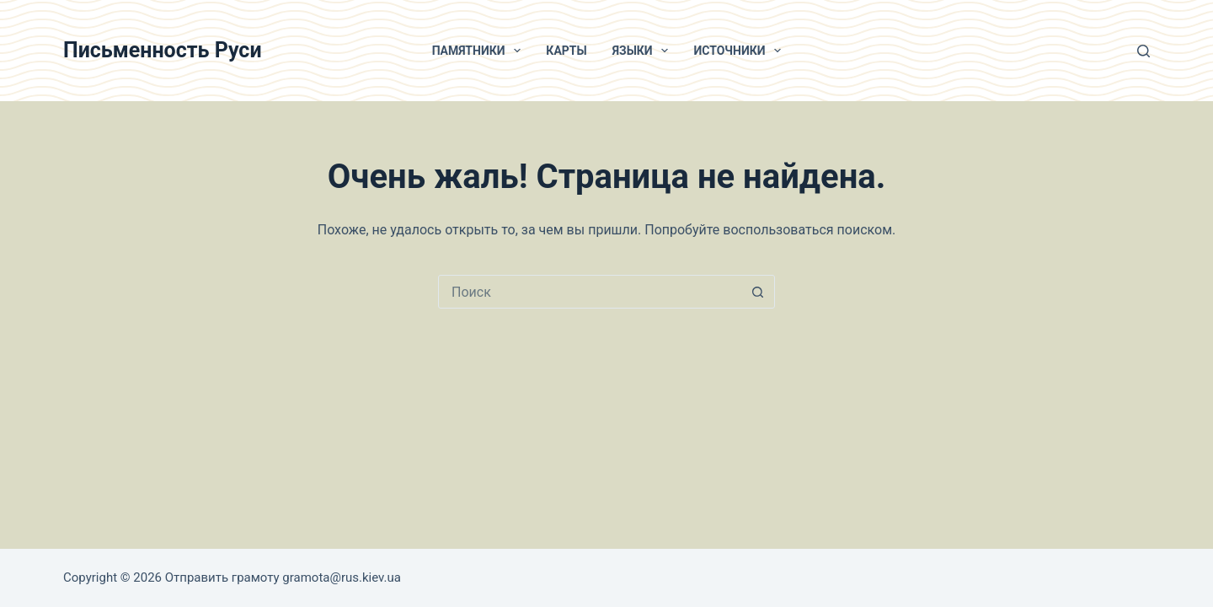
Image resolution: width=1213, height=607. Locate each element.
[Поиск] (1143, 51)
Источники (740, 50)
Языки (644, 50)
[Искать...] (589, 292)
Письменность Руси (162, 50)
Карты (566, 50)
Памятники (480, 50)
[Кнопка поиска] (757, 292)
